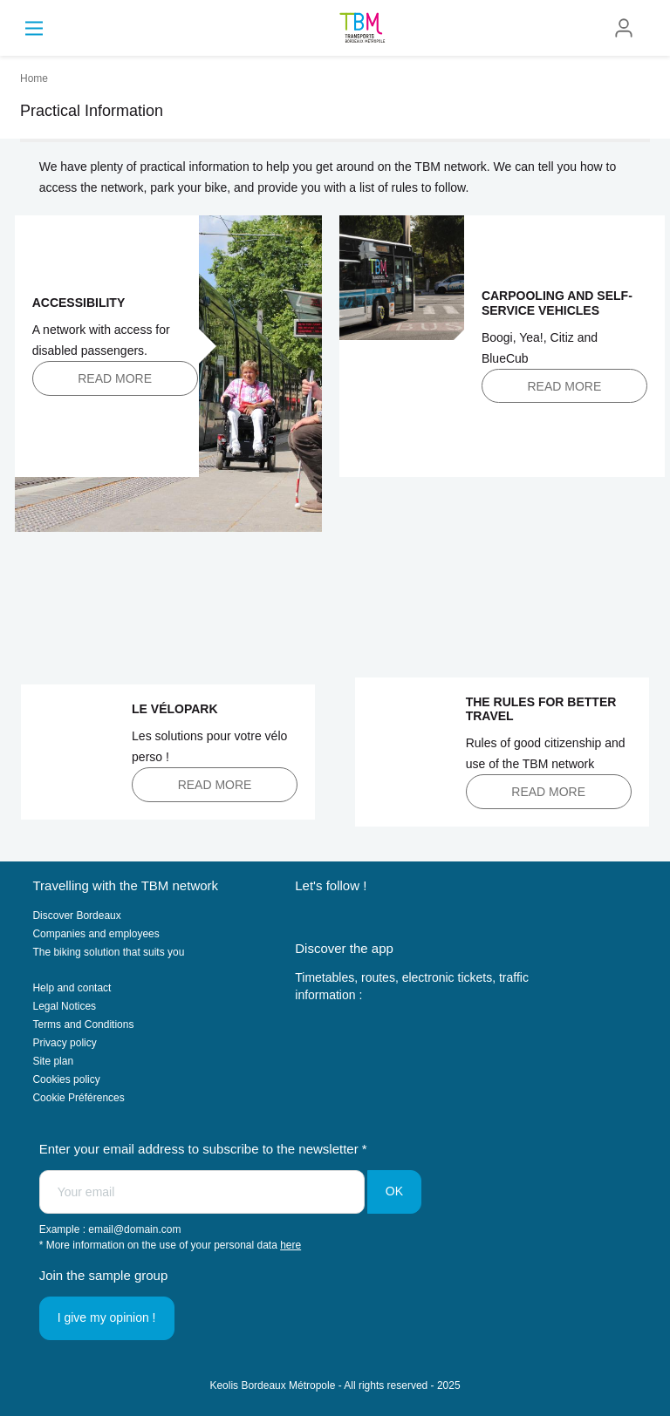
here (290, 1245)
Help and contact (71, 988)
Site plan (52, 1061)
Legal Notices (64, 1006)
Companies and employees (95, 934)
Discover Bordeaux (76, 915)
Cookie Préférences (78, 1098)
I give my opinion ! (107, 1317)
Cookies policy (65, 1079)
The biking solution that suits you (108, 952)
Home (34, 78)
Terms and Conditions (82, 1024)
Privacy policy (64, 1043)
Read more (115, 378)
